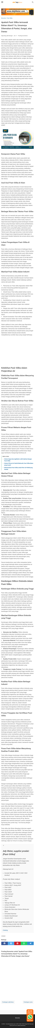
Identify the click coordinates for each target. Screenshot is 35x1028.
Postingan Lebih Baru (8, 1002)
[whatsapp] (24, 943)
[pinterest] (17, 943)
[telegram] (30, 943)
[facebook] (4, 943)
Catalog (5, 930)
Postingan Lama (28, 1002)
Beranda (17, 1018)
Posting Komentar (23, 35)
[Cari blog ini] (33, 2)
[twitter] (11, 943)
